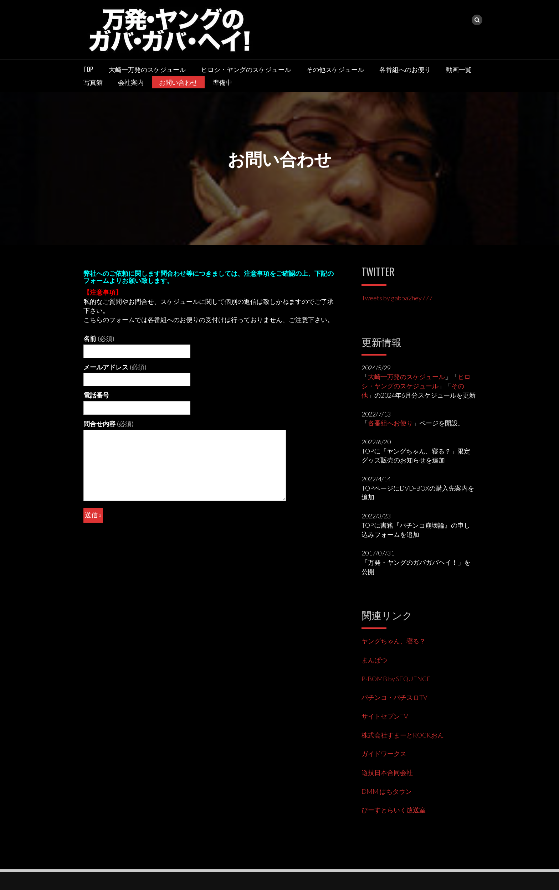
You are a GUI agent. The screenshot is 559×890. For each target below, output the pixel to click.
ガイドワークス (383, 753)
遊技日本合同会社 (387, 772)
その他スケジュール (335, 69)
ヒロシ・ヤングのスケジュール (246, 69)
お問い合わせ (178, 82)
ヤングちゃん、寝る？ (393, 641)
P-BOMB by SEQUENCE (396, 679)
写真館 (93, 82)
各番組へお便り (390, 423)
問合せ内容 (108, 424)
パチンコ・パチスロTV (394, 697)
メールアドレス (115, 367)
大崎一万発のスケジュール (147, 69)
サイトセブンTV (384, 716)
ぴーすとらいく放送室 (393, 810)
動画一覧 (459, 69)
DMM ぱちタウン (386, 791)
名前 (98, 338)
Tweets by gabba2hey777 (396, 298)
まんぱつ (374, 660)
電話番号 (96, 395)
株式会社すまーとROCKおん (402, 735)
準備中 (222, 82)
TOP (88, 69)
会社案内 (131, 82)
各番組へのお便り (405, 69)
